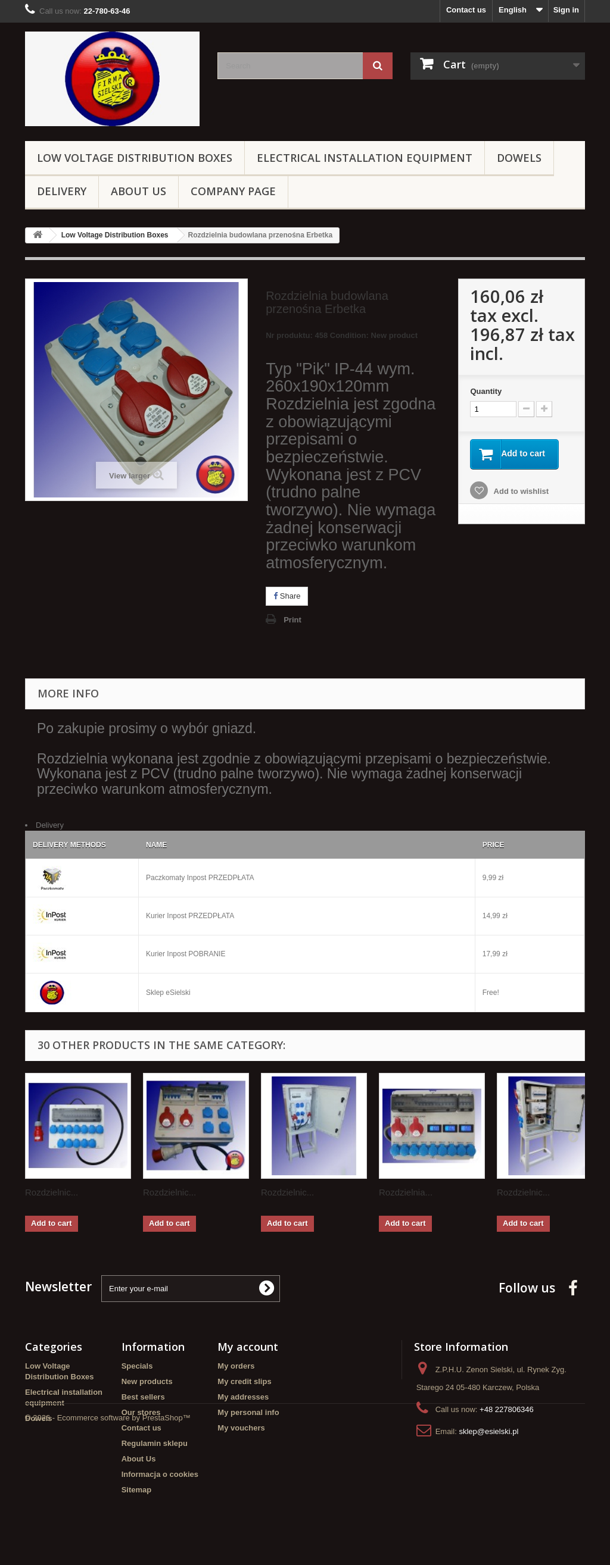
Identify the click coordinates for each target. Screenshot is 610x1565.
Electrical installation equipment (364, 158)
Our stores (141, 1412)
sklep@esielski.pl (488, 1431)
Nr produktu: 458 (342, 337)
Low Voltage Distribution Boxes (134, 158)
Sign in (566, 9)
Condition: (349, 335)
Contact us (466, 9)
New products (147, 1381)
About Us (138, 191)
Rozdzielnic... (51, 1192)
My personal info (248, 1412)
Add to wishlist (520, 491)
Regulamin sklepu (155, 1443)
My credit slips (244, 1381)
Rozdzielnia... (405, 1192)
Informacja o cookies (160, 1474)
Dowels (519, 158)
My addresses (243, 1396)
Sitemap (137, 1489)
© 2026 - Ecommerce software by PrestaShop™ (108, 1532)
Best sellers (143, 1396)
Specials (137, 1365)
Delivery (61, 191)
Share (286, 595)
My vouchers (240, 1427)
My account (247, 1346)
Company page (233, 191)
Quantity (486, 391)
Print (292, 619)
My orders (235, 1365)
